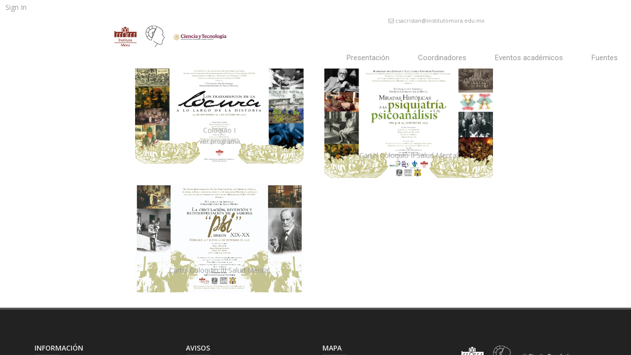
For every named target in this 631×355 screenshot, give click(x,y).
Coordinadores (442, 57)
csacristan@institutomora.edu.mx (436, 20)
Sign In (16, 7)
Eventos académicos (529, 57)
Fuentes (605, 57)
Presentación (368, 57)
